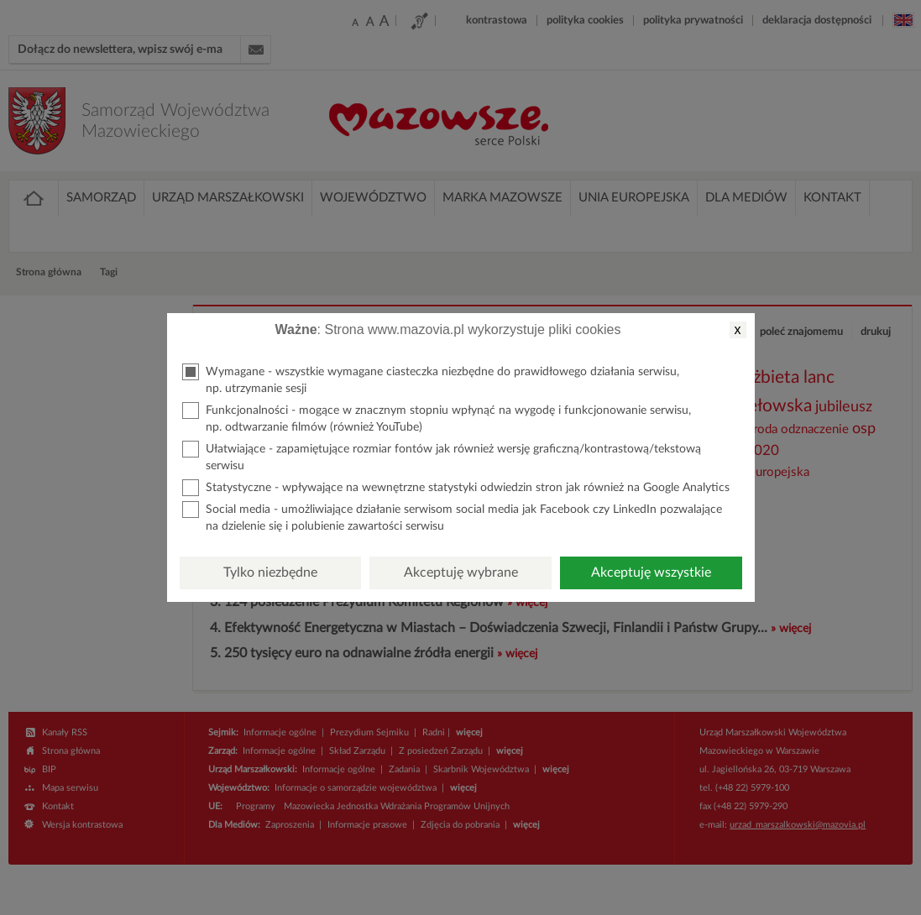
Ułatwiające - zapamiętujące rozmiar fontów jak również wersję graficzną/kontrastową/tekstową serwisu (441, 456)
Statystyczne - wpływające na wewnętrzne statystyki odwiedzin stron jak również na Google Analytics (456, 487)
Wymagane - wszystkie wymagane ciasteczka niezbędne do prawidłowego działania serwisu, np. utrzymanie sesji (430, 379)
